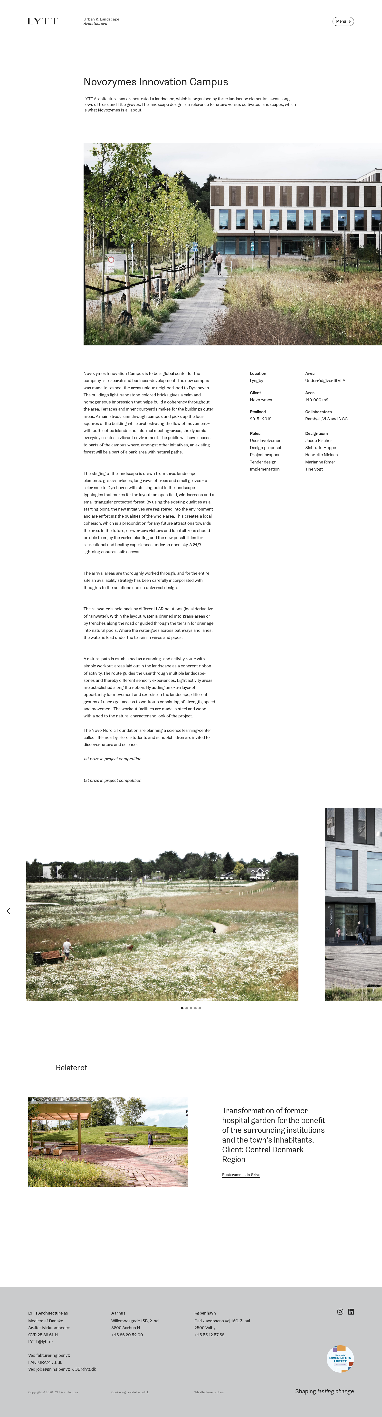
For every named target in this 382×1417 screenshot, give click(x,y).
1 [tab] (182, 1008)
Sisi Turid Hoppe (320, 447)
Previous (8, 911)
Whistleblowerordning (209, 1392)
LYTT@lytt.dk (41, 1341)
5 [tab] (200, 1008)
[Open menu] (343, 21)
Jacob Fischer (318, 440)
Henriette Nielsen (321, 454)
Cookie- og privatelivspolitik (130, 1392)
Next (373, 911)
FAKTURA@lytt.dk (45, 1362)
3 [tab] (191, 1008)
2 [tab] (186, 1008)
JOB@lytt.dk (84, 1369)
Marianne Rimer (320, 462)
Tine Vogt (314, 469)
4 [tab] (195, 1008)
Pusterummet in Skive (241, 1174)
